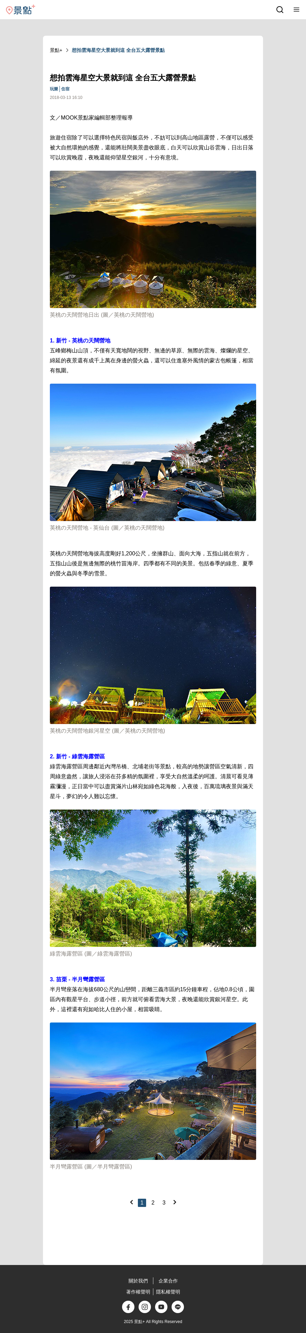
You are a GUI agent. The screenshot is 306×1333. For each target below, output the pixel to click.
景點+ (56, 50)
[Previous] (131, 1202)
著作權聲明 (138, 1292)
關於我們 (138, 1281)
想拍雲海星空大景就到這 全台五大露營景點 (118, 50)
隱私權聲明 (168, 1292)
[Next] (174, 1202)
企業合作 (168, 1281)
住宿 (65, 89)
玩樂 (54, 89)
